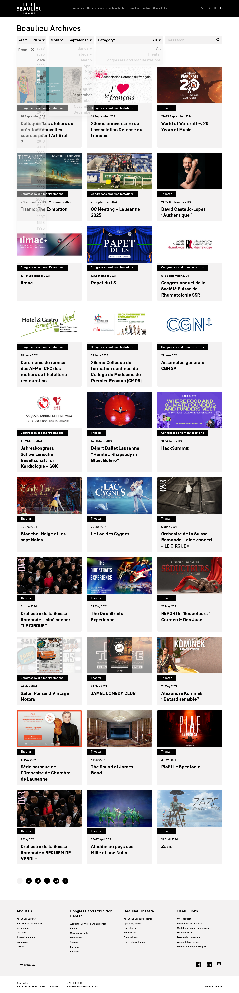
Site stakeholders (26, 937)
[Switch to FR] (208, 8)
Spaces (74, 942)
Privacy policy (26, 965)
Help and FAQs (184, 932)
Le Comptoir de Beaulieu (190, 923)
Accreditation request (188, 942)
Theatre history (132, 937)
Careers (21, 946)
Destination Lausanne (188, 937)
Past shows (130, 928)
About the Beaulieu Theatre (138, 918)
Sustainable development (30, 923)
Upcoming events (79, 933)
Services (74, 947)
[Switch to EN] (221, 8)
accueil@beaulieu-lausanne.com (82, 986)
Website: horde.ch (213, 986)
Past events (76, 937)
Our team (21, 932)
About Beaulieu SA (26, 918)
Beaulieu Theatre (139, 8)
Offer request (184, 918)
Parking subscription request (192, 946)
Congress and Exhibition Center (106, 8)
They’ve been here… (134, 942)
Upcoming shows (133, 923)
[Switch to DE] (215, 8)
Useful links (160, 8)
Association (130, 932)
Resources (22, 942)
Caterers (74, 951)
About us (78, 8)
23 (56, 881)
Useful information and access (193, 928)
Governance (23, 928)
